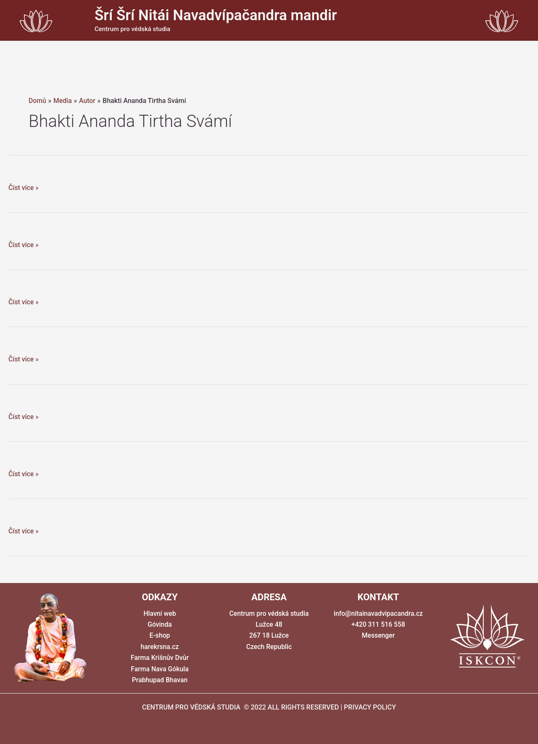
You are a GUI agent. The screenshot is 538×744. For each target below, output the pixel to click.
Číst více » (23, 187)
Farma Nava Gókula (159, 669)
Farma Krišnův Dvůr (159, 658)
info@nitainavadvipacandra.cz (378, 613)
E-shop (159, 635)
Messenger (378, 635)
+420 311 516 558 (378, 624)
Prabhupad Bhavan (160, 680)
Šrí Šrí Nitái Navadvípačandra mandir (216, 15)
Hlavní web (159, 613)
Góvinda (160, 624)
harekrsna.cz (159, 647)
